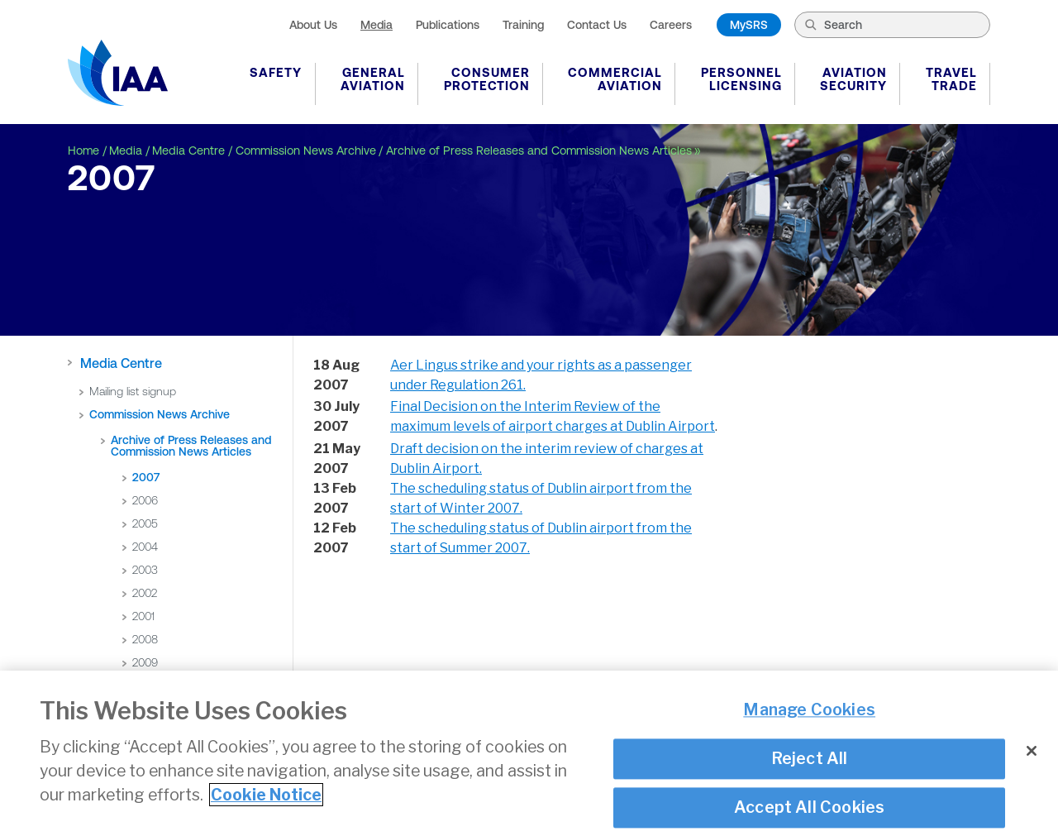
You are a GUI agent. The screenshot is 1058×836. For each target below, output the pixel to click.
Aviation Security (853, 79)
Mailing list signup (132, 391)
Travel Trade (951, 79)
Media (376, 24)
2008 (145, 639)
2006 (145, 500)
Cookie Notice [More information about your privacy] (266, 797)
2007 (146, 477)
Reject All (809, 761)
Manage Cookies (809, 712)
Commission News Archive (306, 150)
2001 (143, 616)
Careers (671, 24)
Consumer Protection (487, 79)
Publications (447, 24)
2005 (145, 523)
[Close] (1031, 753)
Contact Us (597, 24)
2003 (145, 570)
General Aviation (373, 79)
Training (523, 24)
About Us (313, 24)
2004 (145, 546)
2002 (144, 593)
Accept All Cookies (809, 809)
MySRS (749, 24)
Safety (276, 72)
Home (83, 150)
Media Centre (188, 150)
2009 (145, 662)
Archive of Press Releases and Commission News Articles (539, 150)
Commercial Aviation (615, 79)
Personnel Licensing (741, 79)
